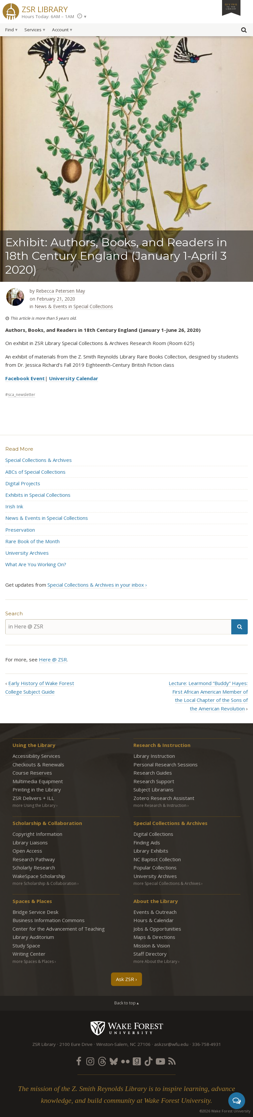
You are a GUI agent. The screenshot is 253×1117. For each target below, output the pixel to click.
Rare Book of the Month (32, 541)
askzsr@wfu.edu (171, 1044)
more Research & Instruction (159, 805)
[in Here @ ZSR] (118, 626)
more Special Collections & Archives (166, 883)
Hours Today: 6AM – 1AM (48, 16)
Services (33, 30)
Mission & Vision (151, 945)
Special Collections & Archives (38, 460)
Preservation (20, 529)
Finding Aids (146, 842)
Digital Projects (22, 483)
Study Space (26, 945)
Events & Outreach (155, 912)
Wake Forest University (126, 1028)
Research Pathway (34, 859)
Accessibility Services (36, 756)
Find (9, 30)
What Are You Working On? (35, 564)
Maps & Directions (154, 937)
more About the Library (155, 961)
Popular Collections (155, 867)
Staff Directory (150, 953)
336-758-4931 (206, 1044)
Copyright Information (37, 834)
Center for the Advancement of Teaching (59, 928)
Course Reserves (32, 772)
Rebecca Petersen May (60, 291)
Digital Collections (153, 834)
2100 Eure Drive (76, 1044)
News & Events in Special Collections (74, 306)
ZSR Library (45, 8)
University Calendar (73, 378)
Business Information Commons (49, 920)
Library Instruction (154, 756)
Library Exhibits (150, 850)
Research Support (153, 781)
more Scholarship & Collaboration (44, 883)
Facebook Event (25, 378)
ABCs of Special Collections (35, 471)
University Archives (27, 552)
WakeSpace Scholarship (39, 876)
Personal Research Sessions (165, 764)
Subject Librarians (153, 789)
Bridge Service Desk (35, 912)
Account (60, 30)
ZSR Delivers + (33, 798)
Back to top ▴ (126, 1003)
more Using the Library (34, 805)
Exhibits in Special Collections (37, 495)
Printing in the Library (37, 789)
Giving (231, 6)
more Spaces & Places (33, 961)
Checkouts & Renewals (38, 764)
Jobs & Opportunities (157, 928)
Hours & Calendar (153, 920)
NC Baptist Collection (157, 859)
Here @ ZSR (53, 659)
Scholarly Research (34, 867)
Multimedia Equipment (38, 781)
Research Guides (152, 772)
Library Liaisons (30, 842)
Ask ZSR (125, 979)
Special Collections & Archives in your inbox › (97, 584)
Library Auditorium (33, 937)
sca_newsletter (21, 394)
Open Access (27, 850)
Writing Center (29, 953)
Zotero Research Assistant (163, 798)
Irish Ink (14, 506)
